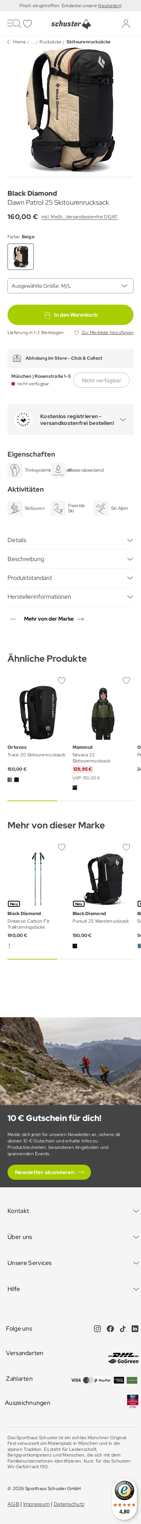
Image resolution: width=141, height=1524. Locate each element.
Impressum (36, 1504)
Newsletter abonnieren (44, 1172)
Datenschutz (69, 1504)
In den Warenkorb (71, 315)
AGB (13, 1504)
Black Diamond (32, 193)
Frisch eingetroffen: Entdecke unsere (59, 6)
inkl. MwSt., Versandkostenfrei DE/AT (80, 217)
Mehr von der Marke (49, 618)
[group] (70, 111)
